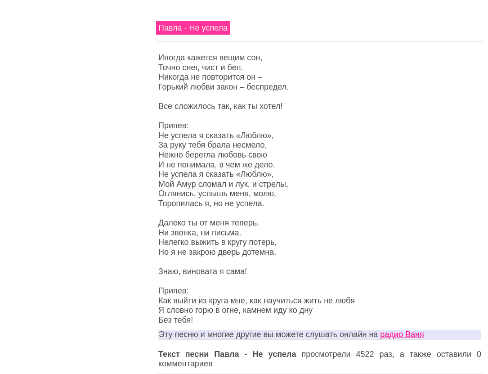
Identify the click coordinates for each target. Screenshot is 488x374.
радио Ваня (402, 334)
